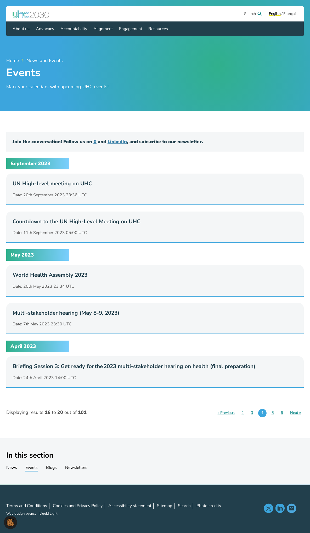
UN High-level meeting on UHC (52, 183)
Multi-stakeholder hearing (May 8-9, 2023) (66, 313)
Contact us (291, 508)
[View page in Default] (275, 14)
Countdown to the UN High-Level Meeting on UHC (76, 221)
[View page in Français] (290, 14)
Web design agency (21, 513)
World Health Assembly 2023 (50, 275)
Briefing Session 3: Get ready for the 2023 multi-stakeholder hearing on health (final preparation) (134, 366)
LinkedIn (117, 141)
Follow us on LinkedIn (280, 508)
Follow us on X (268, 508)
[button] (10, 522)
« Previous (226, 412)
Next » (295, 412)
